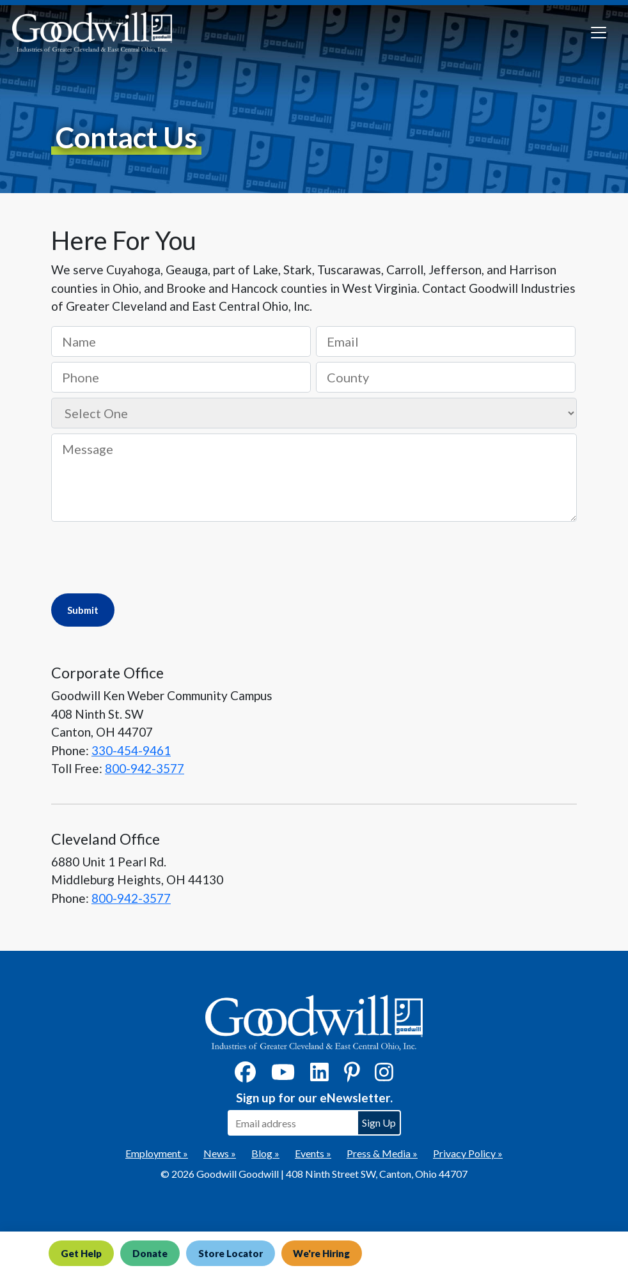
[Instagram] (384, 1076)
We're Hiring (322, 1253)
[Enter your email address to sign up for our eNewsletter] (292, 1123)
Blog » (265, 1153)
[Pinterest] (352, 1076)
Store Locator (230, 1253)
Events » (313, 1153)
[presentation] (148, 556)
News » (219, 1153)
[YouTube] (283, 1076)
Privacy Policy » (468, 1153)
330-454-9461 (131, 750)
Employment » (156, 1153)
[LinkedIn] (319, 1076)
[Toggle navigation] (598, 32)
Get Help (81, 1253)
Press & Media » (382, 1153)
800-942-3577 (144, 768)
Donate (150, 1253)
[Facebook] (245, 1076)
